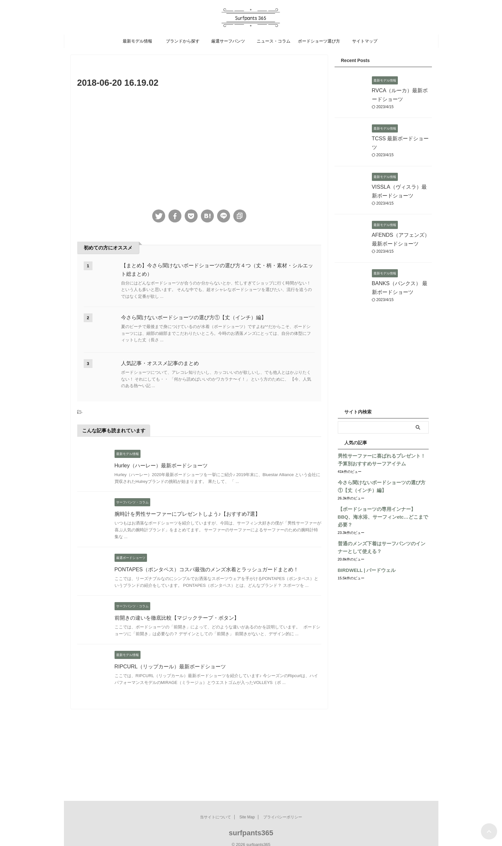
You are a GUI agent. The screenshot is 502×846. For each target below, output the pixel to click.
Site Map (247, 809)
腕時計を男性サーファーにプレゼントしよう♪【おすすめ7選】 (187, 514)
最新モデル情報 (137, 41)
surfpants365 (251, 825)
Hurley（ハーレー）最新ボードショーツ (161, 465)
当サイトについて (215, 809)
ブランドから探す (183, 41)
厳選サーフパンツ (228, 41)
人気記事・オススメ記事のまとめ (160, 363)
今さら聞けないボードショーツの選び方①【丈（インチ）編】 (193, 317)
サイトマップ (364, 41)
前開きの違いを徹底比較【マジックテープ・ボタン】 (177, 618)
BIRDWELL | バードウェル (365, 562)
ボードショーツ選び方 (319, 41)
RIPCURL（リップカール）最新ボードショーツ (170, 666)
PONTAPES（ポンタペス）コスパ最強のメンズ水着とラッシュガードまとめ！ (206, 569)
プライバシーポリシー (282, 809)
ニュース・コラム (273, 41)
